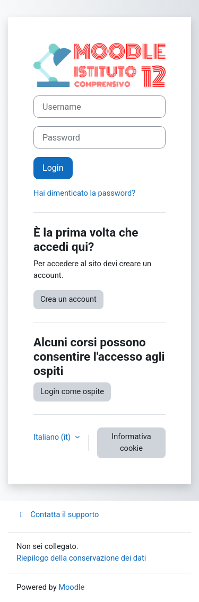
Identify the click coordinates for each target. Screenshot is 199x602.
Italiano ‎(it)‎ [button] (53, 437)
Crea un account (68, 299)
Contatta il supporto (57, 514)
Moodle (71, 587)
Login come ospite (72, 391)
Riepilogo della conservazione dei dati (81, 558)
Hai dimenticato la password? (84, 193)
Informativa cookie (131, 442)
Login (53, 168)
